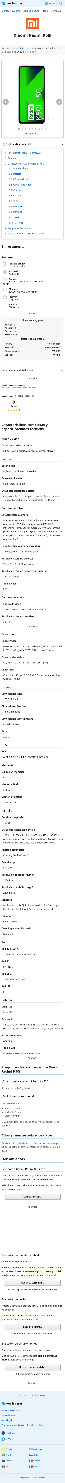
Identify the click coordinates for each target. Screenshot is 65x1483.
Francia (34, 1461)
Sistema (19, 222)
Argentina (35, 1449)
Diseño (17, 195)
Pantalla (17, 211)
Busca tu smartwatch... (32, 1367)
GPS (15, 200)
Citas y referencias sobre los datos (26, 233)
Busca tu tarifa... (32, 1326)
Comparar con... (32, 1196)
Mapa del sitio (8, 1415)
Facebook (8, 1433)
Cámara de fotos (22, 179)
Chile (33, 1455)
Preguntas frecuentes (19, 228)
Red (17, 217)
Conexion (18, 190)
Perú (33, 1466)
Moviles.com (12, 3)
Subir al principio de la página (33, 1395)
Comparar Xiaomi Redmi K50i (32, 370)
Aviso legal (7, 1420)
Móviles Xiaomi (31, 10)
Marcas (5, 10)
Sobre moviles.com (11, 1410)
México (7, 1466)
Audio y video (20, 168)
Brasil (6, 1455)
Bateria (17, 173)
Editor (22, 48)
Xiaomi (16, 10)
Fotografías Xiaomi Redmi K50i (24, 152)
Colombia (8, 1461)
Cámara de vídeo (22, 184)
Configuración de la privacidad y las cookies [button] (22, 1425)
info (33, 396)
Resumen (13, 158)
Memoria (18, 206)
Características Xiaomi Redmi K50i (26, 163)
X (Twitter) (8, 1439)
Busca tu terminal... (32, 1282)
